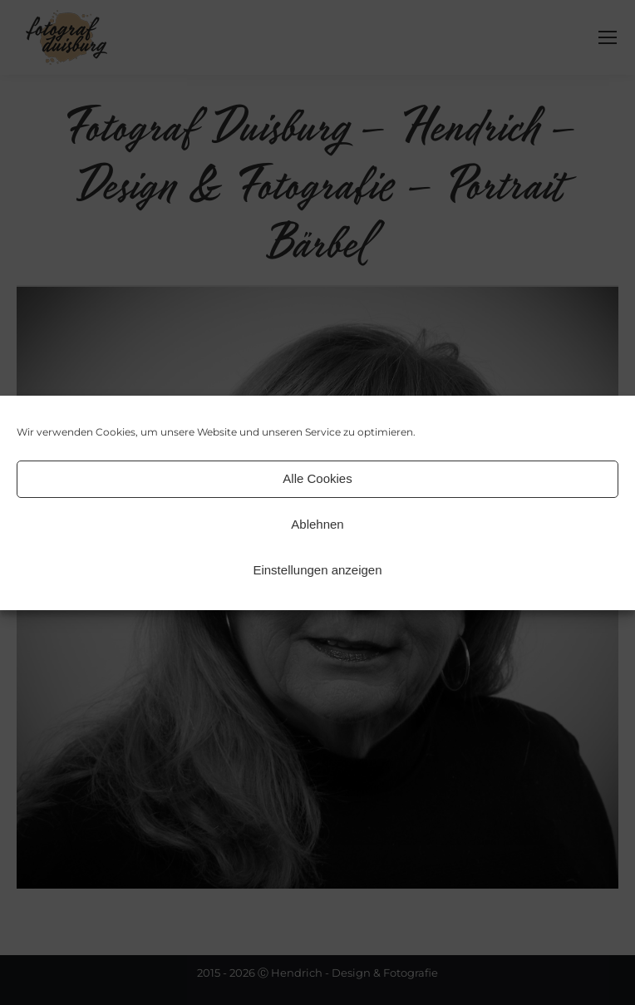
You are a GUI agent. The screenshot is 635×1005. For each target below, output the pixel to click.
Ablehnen (317, 524)
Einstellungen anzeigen (317, 570)
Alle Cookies (317, 478)
